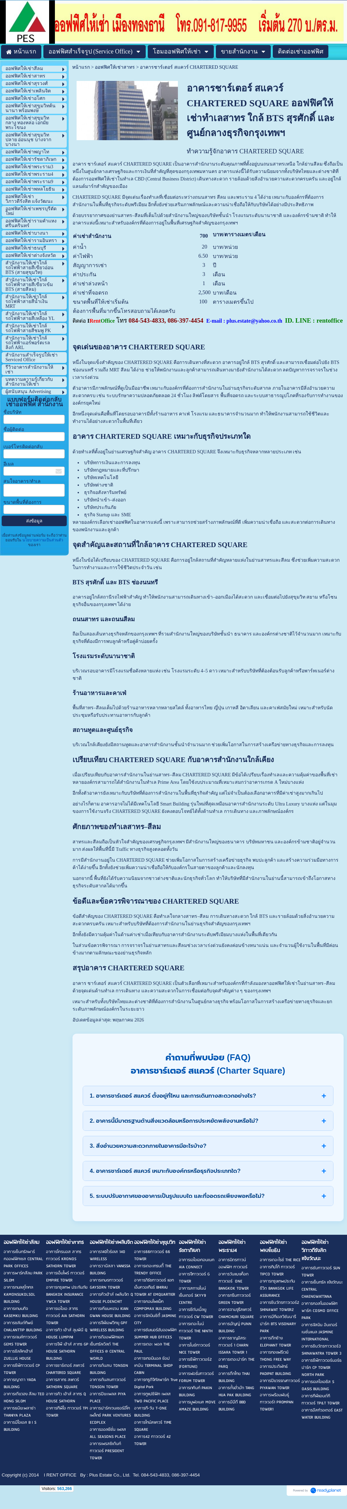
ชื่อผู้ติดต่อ (13, 429)
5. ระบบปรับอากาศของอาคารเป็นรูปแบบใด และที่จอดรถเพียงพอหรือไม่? (177, 1196)
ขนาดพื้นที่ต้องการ (22, 502)
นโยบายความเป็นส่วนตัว (42, 540)
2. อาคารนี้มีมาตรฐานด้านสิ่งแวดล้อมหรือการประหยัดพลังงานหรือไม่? (174, 1121)
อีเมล (8, 464)
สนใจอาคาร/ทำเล (22, 481)
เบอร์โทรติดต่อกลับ (23, 446)
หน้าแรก (81, 67)
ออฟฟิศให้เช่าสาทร (115, 67)
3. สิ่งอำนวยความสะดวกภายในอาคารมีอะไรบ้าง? (148, 1146)
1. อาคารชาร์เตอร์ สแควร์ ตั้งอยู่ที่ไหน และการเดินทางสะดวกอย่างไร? (173, 1096)
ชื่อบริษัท (12, 412)
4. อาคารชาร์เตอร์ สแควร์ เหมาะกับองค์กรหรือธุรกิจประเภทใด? (165, 1171)
